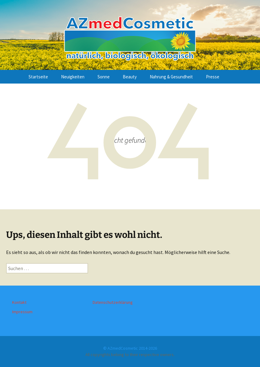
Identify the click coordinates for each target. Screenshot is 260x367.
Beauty (130, 77)
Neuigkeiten (72, 77)
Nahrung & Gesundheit (171, 77)
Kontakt (19, 302)
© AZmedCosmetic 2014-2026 (130, 348)
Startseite (38, 77)
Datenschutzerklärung (113, 302)
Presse (212, 77)
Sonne (104, 77)
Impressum (22, 311)
